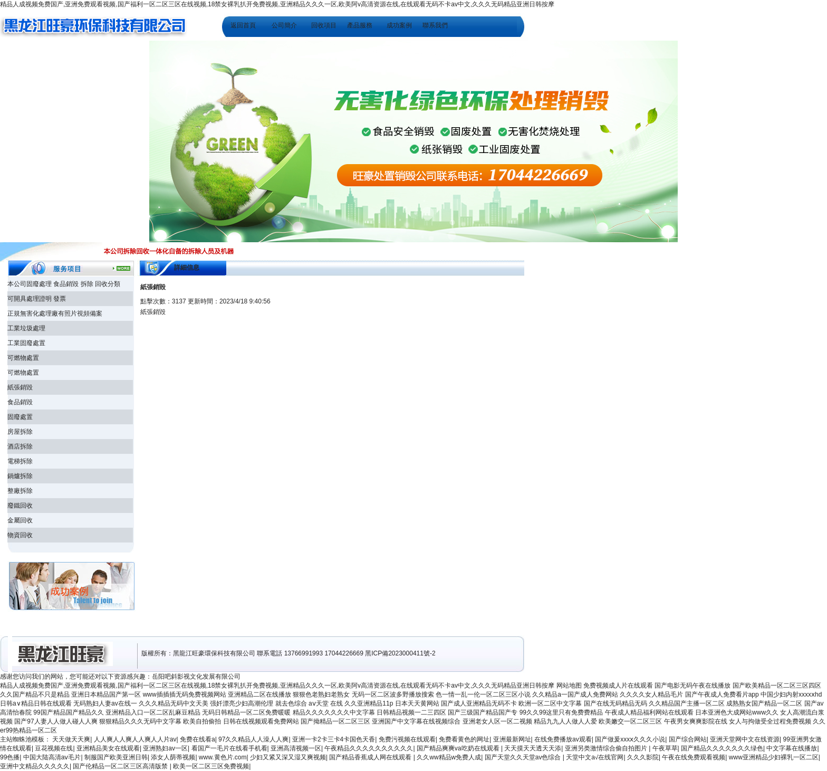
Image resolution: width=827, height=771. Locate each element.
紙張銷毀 (20, 387)
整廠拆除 (20, 490)
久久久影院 (643, 757)
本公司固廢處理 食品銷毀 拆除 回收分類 (63, 284)
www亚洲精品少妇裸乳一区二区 (774, 757)
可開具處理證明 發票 (36, 298)
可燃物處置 (23, 357)
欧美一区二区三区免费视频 (211, 766)
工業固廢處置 (26, 343)
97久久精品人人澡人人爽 (253, 739)
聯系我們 (435, 25)
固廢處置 (20, 417)
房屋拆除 (20, 431)
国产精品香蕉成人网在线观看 (371, 757)
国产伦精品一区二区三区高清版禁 (121, 766)
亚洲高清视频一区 (296, 748)
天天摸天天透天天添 (532, 748)
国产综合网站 (688, 739)
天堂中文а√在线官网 (594, 757)
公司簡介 (284, 25)
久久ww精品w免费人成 (449, 757)
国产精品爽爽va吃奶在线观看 (459, 748)
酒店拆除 (20, 446)
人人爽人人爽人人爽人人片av (135, 739)
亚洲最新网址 (512, 739)
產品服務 (359, 25)
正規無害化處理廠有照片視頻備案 (54, 313)
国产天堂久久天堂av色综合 (524, 757)
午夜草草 (665, 748)
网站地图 (569, 685)
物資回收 (20, 535)
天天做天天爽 (71, 739)
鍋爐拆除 (20, 476)
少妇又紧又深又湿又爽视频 (288, 757)
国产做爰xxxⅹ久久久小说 (630, 739)
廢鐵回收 (20, 505)
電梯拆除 (20, 461)
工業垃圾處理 (26, 328)
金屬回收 (20, 520)
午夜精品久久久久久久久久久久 (368, 748)
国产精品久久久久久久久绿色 (722, 748)
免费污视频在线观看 (407, 739)
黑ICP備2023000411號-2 (400, 653)
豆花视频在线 (54, 748)
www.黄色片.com (223, 757)
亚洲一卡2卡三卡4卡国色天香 (333, 739)
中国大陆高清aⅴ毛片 (52, 757)
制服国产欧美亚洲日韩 (116, 757)
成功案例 (399, 25)
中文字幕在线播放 (791, 748)
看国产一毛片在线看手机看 (229, 748)
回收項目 (323, 25)
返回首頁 (243, 25)
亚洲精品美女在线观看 (108, 748)
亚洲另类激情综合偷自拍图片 (607, 748)
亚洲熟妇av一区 (165, 748)
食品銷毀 (20, 402)
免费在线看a (197, 739)
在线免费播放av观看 (563, 739)
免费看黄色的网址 (464, 739)
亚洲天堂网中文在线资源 (745, 739)
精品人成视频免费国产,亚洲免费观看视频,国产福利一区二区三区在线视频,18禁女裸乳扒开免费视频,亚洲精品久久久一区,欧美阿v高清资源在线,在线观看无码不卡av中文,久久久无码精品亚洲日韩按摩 (277, 4)
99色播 (10, 757)
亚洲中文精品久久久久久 (35, 766)
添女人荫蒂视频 (173, 757)
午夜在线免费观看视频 (693, 757)
